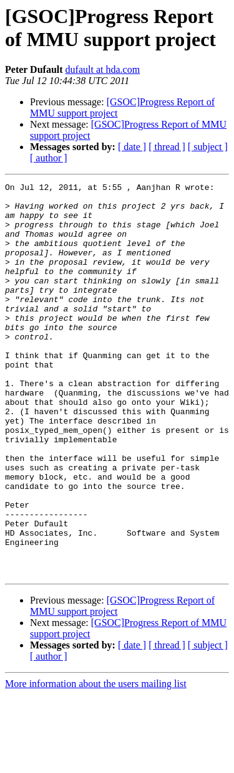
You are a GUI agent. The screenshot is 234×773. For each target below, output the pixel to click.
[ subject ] (208, 146)
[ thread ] (167, 146)
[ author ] (48, 158)
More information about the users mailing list (96, 762)
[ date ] (132, 146)
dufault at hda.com (103, 69)
